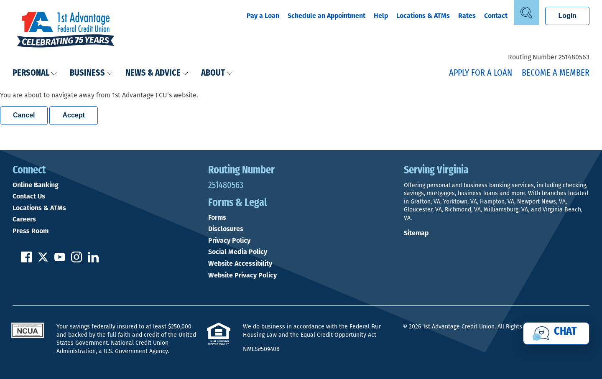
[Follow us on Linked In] (93, 260)
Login (567, 15)
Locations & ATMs (423, 16)
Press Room (30, 231)
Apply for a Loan (480, 73)
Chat (565, 332)
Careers (24, 219)
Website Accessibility (240, 263)
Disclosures (225, 229)
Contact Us (29, 196)
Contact (496, 16)
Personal (35, 73)
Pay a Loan (263, 16)
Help (381, 16)
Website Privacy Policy (242, 275)
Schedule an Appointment (326, 16)
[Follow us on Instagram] (76, 260)
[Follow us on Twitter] (43, 260)
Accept (73, 115)
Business (91, 73)
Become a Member (555, 73)
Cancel (24, 115)
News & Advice (157, 73)
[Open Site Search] (526, 12)
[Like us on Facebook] (26, 260)
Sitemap (416, 233)
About (217, 73)
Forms (217, 217)
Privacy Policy (229, 240)
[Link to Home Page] (66, 30)
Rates (467, 16)
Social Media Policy (237, 252)
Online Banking (36, 185)
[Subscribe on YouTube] (59, 260)
